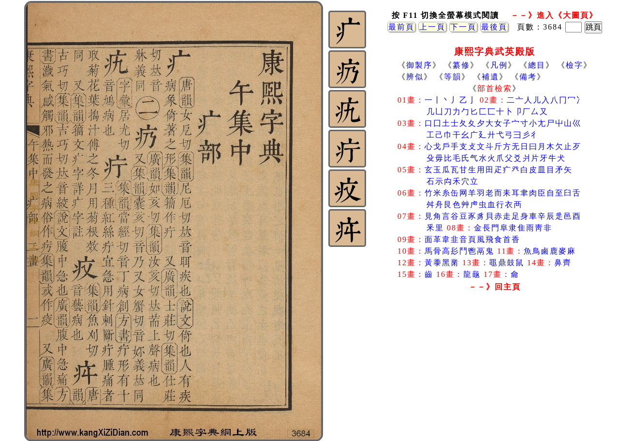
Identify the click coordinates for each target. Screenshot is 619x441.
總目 (536, 65)
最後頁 (494, 27)
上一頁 (432, 27)
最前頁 (401, 27)
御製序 (419, 65)
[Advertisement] (494, 372)
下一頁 (463, 27)
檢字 (574, 65)
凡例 (499, 65)
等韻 (452, 77)
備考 (528, 77)
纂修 (461, 65)
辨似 (415, 77)
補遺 (490, 77)
